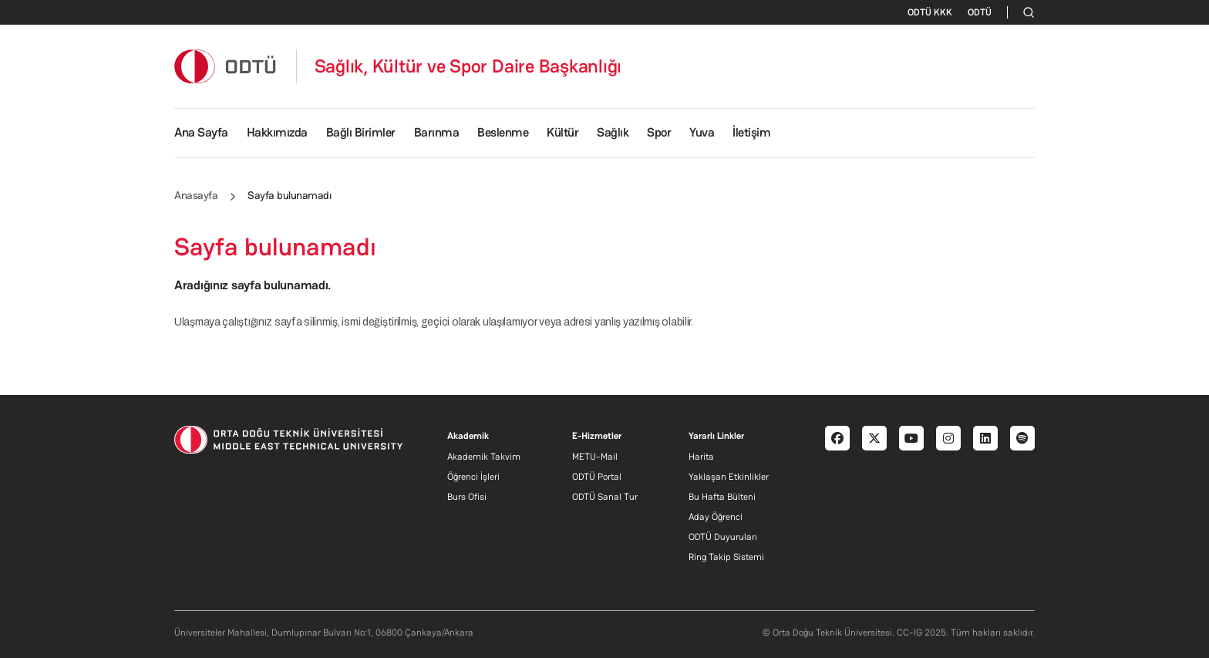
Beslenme (502, 132)
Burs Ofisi (467, 497)
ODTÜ (980, 12)
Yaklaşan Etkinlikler (729, 477)
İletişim (751, 132)
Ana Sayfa (201, 132)
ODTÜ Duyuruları (723, 537)
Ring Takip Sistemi (726, 557)
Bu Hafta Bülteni (722, 497)
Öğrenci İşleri (473, 477)
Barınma (437, 132)
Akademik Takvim (483, 456)
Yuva (701, 132)
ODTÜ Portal (596, 477)
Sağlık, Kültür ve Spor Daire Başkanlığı (468, 66)
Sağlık (612, 132)
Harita (701, 456)
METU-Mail (595, 456)
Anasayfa (195, 195)
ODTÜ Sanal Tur (605, 497)
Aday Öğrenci (716, 517)
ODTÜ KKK (930, 12)
